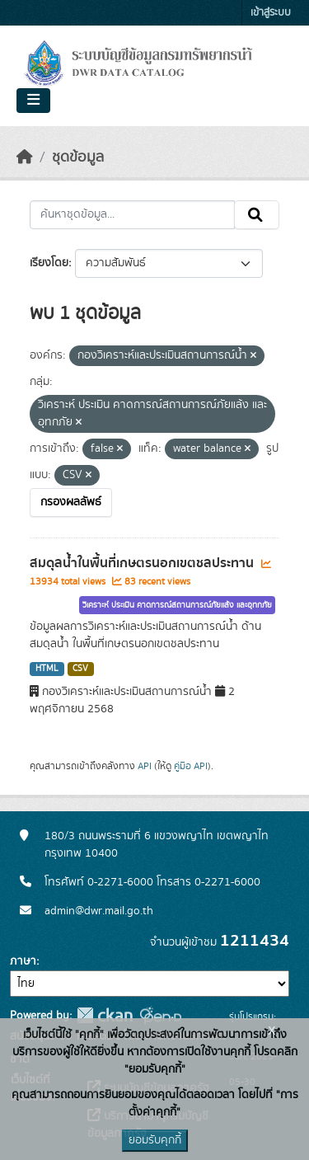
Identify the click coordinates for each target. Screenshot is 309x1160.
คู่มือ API (191, 765)
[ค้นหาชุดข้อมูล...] (132, 215)
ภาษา (23, 961)
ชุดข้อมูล (78, 157)
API (145, 765)
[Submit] (256, 215)
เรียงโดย (49, 263)
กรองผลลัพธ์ (70, 502)
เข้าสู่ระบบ (270, 13)
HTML (47, 668)
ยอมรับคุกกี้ (155, 1140)
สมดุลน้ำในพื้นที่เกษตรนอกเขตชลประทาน (143, 563)
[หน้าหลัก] (24, 157)
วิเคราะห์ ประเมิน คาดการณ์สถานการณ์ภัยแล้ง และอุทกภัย (177, 605)
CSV (80, 668)
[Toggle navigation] (33, 100)
